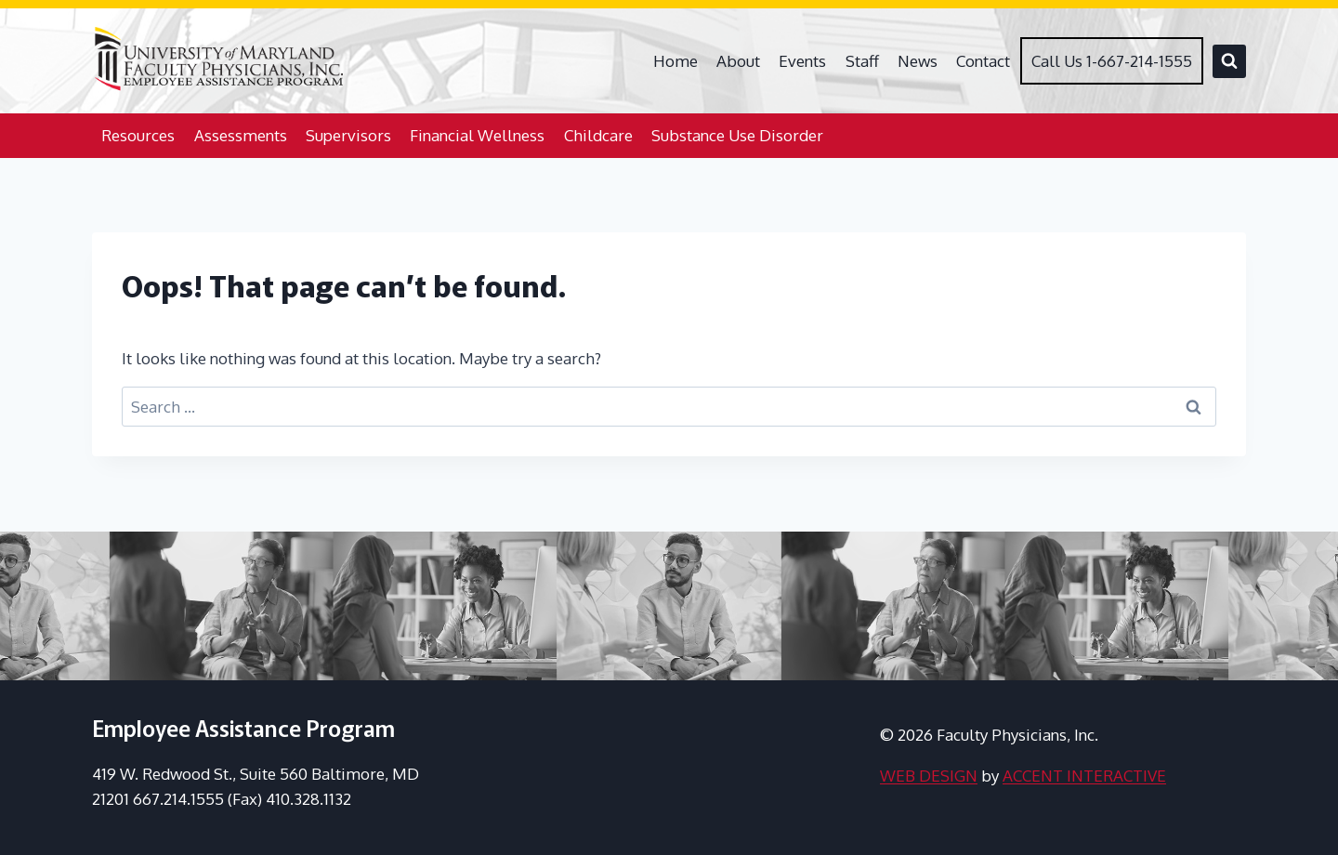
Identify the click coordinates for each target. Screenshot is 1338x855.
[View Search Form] (1229, 61)
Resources (138, 135)
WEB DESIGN (928, 775)
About (738, 61)
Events (802, 61)
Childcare (598, 135)
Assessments (240, 135)
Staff (862, 61)
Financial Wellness (477, 135)
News (918, 61)
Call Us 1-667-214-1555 (1111, 61)
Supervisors (348, 135)
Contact (983, 61)
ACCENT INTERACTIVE (1084, 775)
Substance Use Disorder (737, 135)
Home (675, 61)
